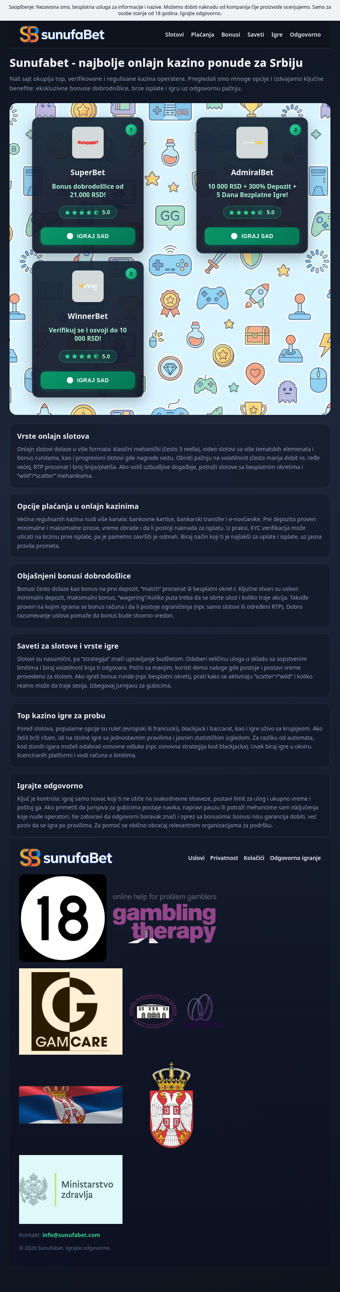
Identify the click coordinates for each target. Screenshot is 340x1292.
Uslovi (196, 858)
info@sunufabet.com (71, 1235)
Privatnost (224, 858)
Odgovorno (305, 34)
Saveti (255, 34)
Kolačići (254, 858)
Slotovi (174, 34)
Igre (277, 34)
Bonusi (230, 34)
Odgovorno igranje (295, 858)
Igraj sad (88, 236)
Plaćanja (202, 34)
